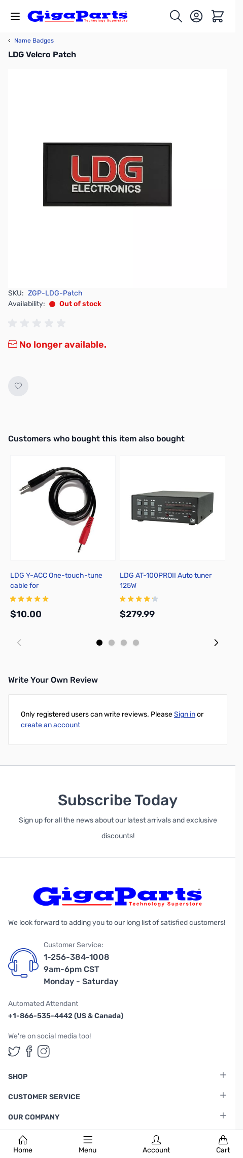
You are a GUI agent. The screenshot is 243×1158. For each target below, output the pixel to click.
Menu (87, 1144)
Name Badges (31, 40)
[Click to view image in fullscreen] (117, 178)
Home (22, 1144)
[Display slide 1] (99, 643)
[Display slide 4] (136, 643)
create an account (50, 725)
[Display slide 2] (112, 643)
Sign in (184, 714)
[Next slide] (216, 642)
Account (156, 1144)
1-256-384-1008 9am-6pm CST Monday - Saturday (81, 969)
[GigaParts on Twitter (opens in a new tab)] (14, 1051)
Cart (223, 1144)
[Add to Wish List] (18, 386)
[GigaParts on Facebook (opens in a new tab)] (29, 1051)
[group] (38, 323)
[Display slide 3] (124, 643)
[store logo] (83, 16)
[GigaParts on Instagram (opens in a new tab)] (44, 1051)
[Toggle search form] (176, 16)
